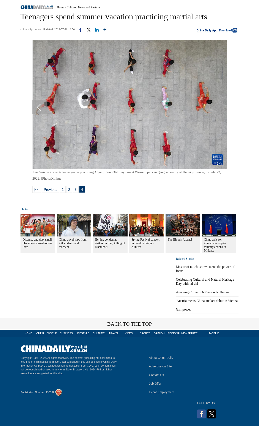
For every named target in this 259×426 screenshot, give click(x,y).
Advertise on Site (160, 366)
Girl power (183, 309)
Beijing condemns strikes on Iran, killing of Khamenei (110, 243)
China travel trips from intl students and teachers (73, 243)
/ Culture (70, 7)
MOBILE (214, 333)
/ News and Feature (88, 7)
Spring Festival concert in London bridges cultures (145, 243)
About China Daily (161, 357)
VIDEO (129, 333)
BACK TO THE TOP (129, 324)
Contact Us (156, 375)
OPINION (159, 333)
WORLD (52, 333)
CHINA (40, 333)
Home (60, 7)
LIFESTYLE (82, 333)
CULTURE (99, 333)
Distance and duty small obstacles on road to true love (37, 243)
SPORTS (145, 333)
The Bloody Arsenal (180, 239)
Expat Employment (161, 392)
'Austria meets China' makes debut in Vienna (207, 301)
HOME (28, 333)
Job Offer (155, 383)
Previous (50, 189)
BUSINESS (66, 333)
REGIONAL (174, 333)
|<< (36, 189)
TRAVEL (114, 333)
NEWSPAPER (189, 333)
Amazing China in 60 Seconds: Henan (202, 292)
